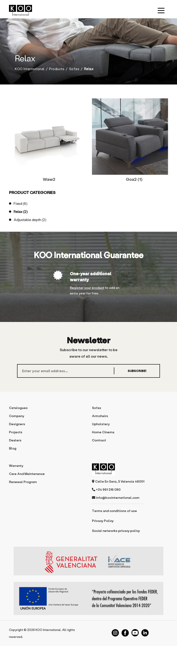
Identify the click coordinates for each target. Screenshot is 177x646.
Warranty (16, 466)
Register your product (87, 288)
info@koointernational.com (115, 497)
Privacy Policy (103, 521)
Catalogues (18, 408)
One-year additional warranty (90, 276)
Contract (99, 440)
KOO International (29, 69)
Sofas (74, 69)
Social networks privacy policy (116, 531)
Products (56, 69)
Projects (15, 432)
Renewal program (23, 482)
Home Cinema (103, 432)
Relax (18, 211)
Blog (12, 448)
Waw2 (49, 179)
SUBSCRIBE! (136, 370)
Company (16, 416)
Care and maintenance (27, 474)
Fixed (18, 203)
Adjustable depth (27, 220)
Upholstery (101, 424)
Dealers (15, 440)
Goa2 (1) (134, 179)
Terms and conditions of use (114, 511)
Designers (17, 424)
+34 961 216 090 (106, 489)
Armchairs (100, 416)
